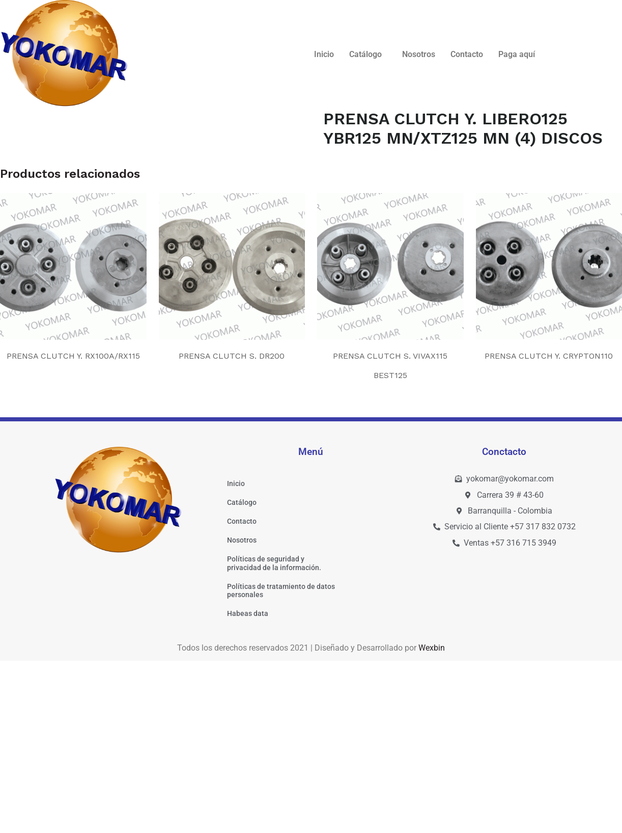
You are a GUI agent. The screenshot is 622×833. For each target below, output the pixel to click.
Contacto (466, 54)
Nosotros (418, 54)
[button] (368, 54)
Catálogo (365, 54)
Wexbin (431, 819)
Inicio (324, 54)
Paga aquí (516, 54)
